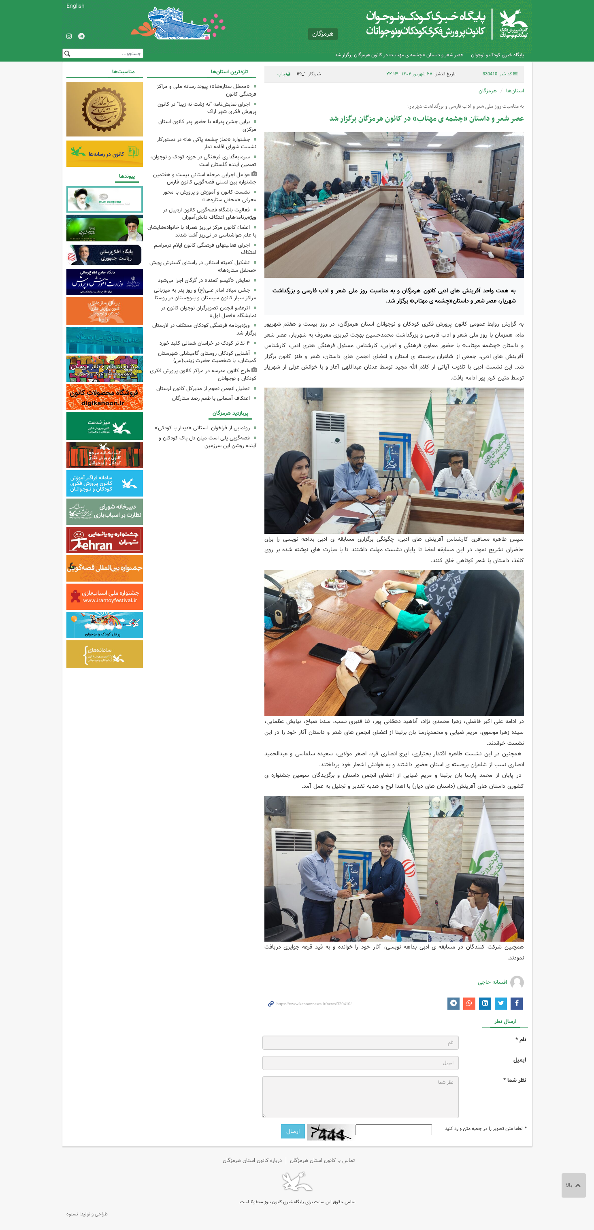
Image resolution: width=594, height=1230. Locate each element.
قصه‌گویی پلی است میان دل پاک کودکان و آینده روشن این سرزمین (207, 442)
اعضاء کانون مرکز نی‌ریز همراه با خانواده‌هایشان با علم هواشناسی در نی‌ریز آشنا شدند (201, 231)
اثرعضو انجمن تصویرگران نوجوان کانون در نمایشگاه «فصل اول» (208, 312)
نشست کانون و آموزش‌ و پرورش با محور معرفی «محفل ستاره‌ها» (209, 196)
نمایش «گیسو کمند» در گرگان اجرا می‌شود (204, 280)
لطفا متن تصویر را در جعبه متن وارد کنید (485, 1128)
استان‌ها (515, 91)
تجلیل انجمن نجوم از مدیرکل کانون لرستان (203, 388)
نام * (520, 1040)
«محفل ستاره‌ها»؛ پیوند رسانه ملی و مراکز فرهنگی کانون (206, 90)
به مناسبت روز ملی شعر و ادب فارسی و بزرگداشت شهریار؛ (465, 106)
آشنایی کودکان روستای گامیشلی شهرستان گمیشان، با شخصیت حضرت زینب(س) (207, 357)
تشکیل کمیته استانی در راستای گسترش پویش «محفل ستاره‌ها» (202, 266)
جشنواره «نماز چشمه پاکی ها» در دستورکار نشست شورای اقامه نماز (206, 143)
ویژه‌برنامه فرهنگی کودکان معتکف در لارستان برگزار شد (204, 329)
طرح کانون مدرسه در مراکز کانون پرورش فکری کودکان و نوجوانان (203, 374)
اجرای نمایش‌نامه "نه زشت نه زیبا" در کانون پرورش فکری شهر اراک (207, 108)
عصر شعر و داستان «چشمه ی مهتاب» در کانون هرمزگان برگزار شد (399, 55)
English (75, 6)
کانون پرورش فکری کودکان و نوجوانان (433, 24)
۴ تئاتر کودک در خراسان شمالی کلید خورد (205, 343)
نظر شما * (514, 1080)
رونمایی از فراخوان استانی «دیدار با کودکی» (202, 428)
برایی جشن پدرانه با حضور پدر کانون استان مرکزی (207, 125)
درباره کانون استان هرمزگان (252, 1160)
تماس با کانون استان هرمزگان (322, 1160)
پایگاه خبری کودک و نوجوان (497, 55)
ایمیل (519, 1060)
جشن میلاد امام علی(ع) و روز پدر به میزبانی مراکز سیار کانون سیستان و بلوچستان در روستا (205, 294)
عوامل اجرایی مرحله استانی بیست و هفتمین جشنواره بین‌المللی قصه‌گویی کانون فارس (204, 178)
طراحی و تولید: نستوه (87, 1214)
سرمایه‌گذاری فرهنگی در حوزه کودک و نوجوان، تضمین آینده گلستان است (203, 160)
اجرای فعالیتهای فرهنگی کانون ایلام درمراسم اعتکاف (205, 249)
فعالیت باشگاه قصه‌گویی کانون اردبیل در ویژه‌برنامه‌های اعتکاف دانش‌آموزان (209, 214)
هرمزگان (488, 91)
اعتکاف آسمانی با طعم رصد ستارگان (211, 398)
